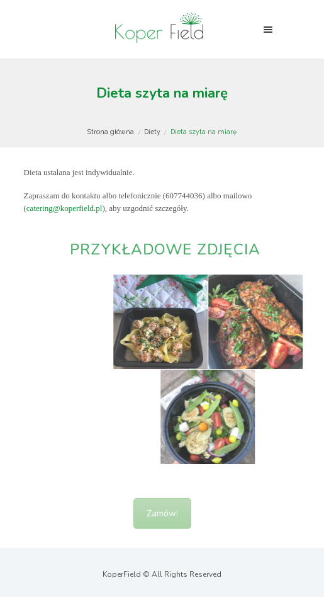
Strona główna (110, 131)
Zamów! (162, 520)
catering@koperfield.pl (64, 208)
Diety (152, 131)
